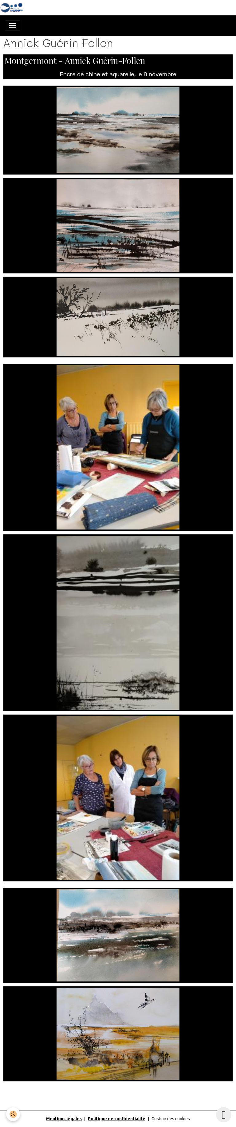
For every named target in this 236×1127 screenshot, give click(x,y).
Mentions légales (64, 1118)
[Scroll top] (223, 1114)
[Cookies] (13, 1114)
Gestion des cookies (170, 1118)
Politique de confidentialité (116, 1118)
